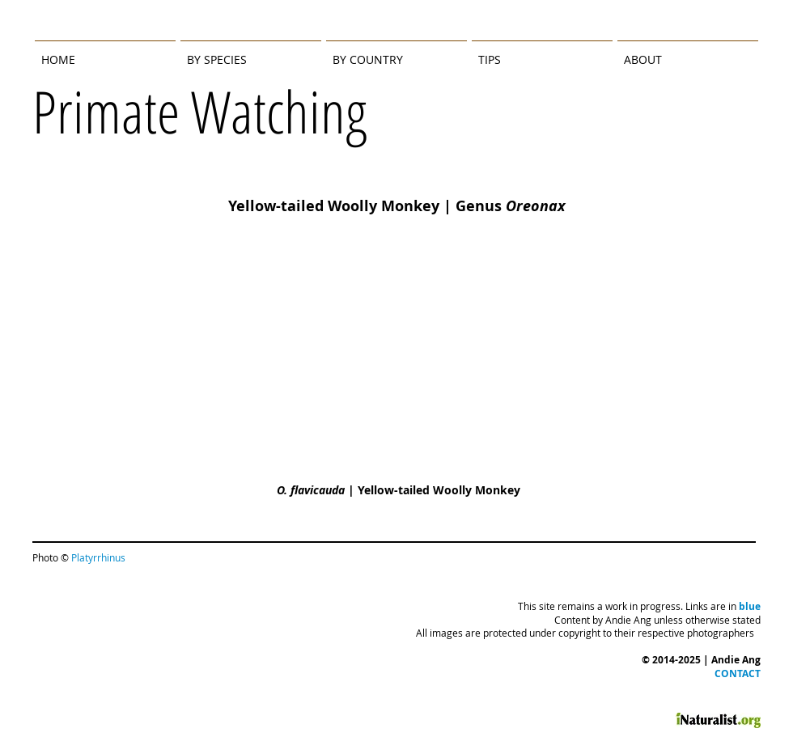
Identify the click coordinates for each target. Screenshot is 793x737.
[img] (397, 380)
